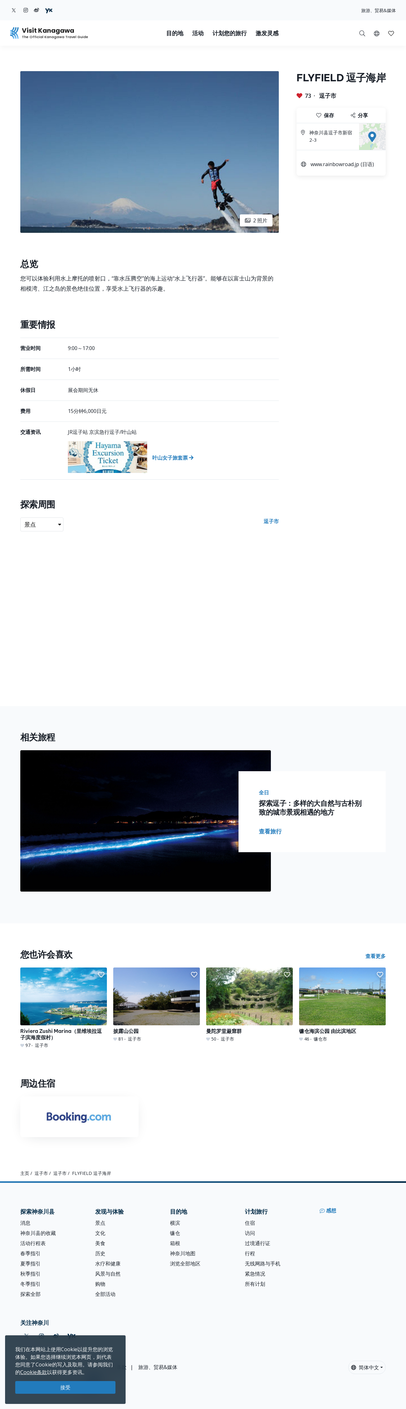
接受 (65, 1387)
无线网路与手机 (262, 1263)
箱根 (175, 1243)
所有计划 (255, 1283)
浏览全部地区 (185, 1263)
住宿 (250, 1222)
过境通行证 (257, 1243)
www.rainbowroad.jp (335, 164)
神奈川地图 (182, 1253)
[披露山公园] (156, 1004)
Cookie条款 (33, 1372)
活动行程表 (33, 1243)
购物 (100, 1283)
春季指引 (30, 1253)
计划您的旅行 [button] (230, 33)
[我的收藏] (391, 33)
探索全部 (30, 1294)
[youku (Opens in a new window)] (48, 10)
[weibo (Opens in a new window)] (36, 10)
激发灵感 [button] (267, 33)
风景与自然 (108, 1273)
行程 (250, 1253)
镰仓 (175, 1233)
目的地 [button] (174, 33)
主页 (24, 1173)
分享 (359, 115)
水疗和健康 (108, 1263)
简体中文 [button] (365, 1367)
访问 (250, 1233)
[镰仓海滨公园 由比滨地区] (342, 1004)
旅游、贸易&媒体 (378, 10)
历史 (100, 1253)
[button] (377, 33)
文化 (100, 1233)
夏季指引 (30, 1263)
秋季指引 (30, 1273)
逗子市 (327, 95)
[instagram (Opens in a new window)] (25, 10)
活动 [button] (198, 33)
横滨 (175, 1222)
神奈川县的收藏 (38, 1233)
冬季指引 (30, 1283)
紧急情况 (255, 1273)
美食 (100, 1243)
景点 (100, 1222)
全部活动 (105, 1294)
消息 (25, 1222)
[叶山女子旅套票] (173, 457)
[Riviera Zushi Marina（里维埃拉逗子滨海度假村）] (63, 1007)
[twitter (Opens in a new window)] (13, 10)
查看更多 (375, 956)
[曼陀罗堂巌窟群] (249, 1004)
